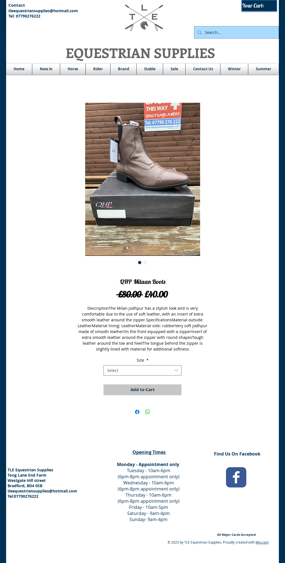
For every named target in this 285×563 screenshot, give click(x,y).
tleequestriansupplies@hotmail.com (43, 10)
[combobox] (142, 370)
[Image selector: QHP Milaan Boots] (139, 262)
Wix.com (262, 542)
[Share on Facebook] (137, 412)
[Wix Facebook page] (236, 477)
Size (143, 360)
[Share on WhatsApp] (147, 412)
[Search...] (236, 32)
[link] (259, 5)
